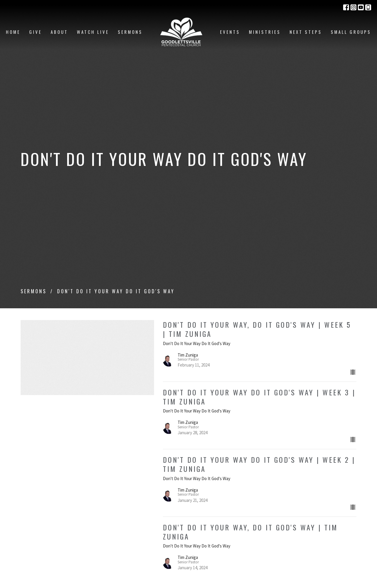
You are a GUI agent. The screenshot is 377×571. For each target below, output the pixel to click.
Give (35, 32)
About (59, 32)
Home (13, 32)
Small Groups (351, 32)
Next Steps (306, 32)
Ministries (265, 32)
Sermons (130, 32)
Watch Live (93, 32)
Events (230, 32)
